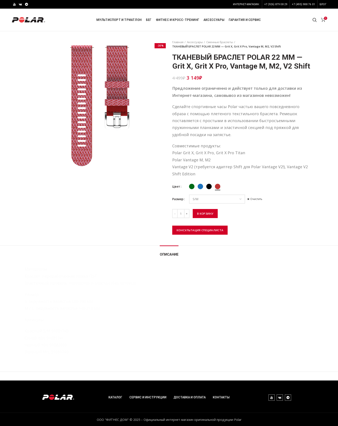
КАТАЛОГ (115, 397)
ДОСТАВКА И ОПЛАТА (190, 397)
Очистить (256, 199)
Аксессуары (195, 42)
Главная (177, 42)
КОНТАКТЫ (221, 397)
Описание (169, 254)
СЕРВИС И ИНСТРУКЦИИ (147, 397)
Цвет (176, 186)
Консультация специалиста (200, 230)
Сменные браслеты (219, 42)
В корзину (205, 213)
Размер (177, 199)
